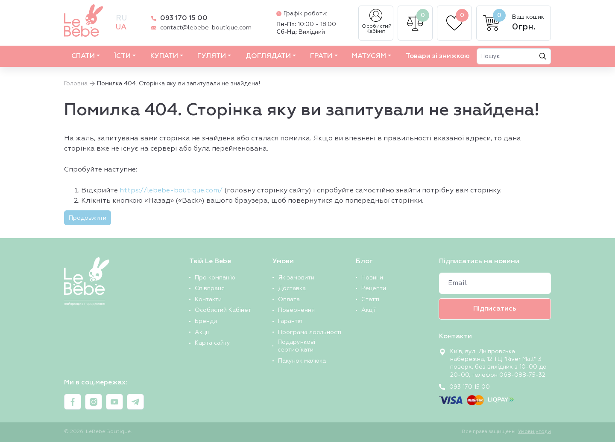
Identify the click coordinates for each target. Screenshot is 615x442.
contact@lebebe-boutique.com (206, 28)
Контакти (208, 299)
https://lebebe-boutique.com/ (171, 190)
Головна (76, 84)
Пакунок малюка (302, 361)
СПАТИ (83, 56)
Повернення (296, 310)
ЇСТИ (122, 56)
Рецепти (373, 288)
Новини (372, 278)
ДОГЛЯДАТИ (268, 56)
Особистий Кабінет (377, 21)
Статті (370, 299)
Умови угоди (534, 431)
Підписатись (494, 308)
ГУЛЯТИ (211, 56)
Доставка (292, 288)
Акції (202, 332)
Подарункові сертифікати (296, 346)
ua (121, 27)
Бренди (206, 321)
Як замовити (296, 278)
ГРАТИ (321, 56)
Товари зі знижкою (438, 56)
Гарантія (290, 321)
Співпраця (210, 288)
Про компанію (215, 278)
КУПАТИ (164, 56)
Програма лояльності (309, 332)
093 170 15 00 (184, 18)
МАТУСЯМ (369, 56)
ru (121, 18)
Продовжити (87, 218)
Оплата (289, 299)
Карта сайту (212, 343)
